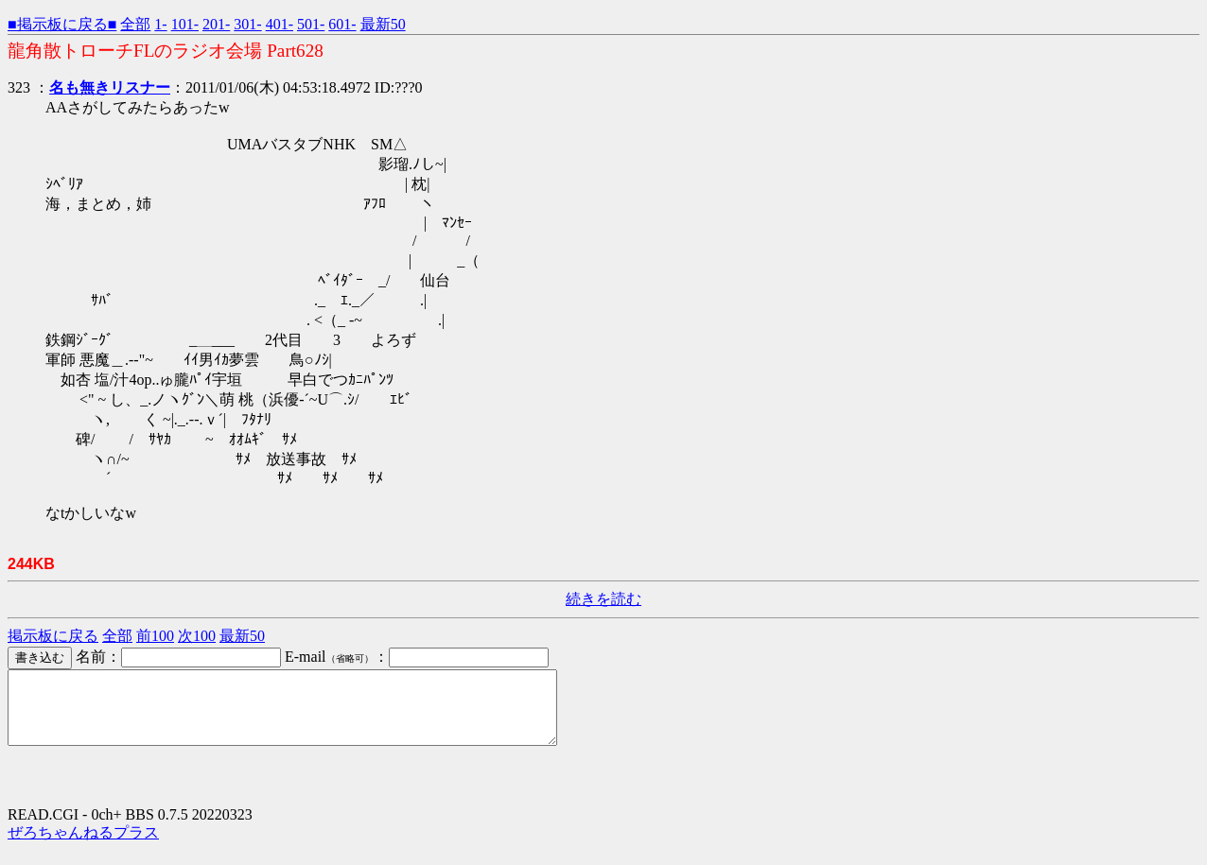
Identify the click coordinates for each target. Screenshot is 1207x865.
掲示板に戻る (53, 636)
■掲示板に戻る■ (62, 24)
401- (279, 24)
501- (310, 24)
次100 (197, 636)
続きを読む (603, 599)
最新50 (383, 24)
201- (216, 24)
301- (247, 24)
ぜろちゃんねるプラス (83, 847)
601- (342, 24)
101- (185, 24)
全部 (135, 24)
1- (160, 24)
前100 (155, 636)
